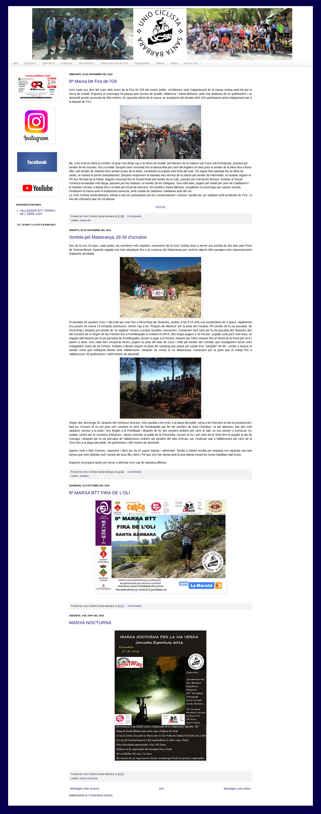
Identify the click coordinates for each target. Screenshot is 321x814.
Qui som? (30, 63)
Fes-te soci (191, 63)
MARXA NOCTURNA (90, 622)
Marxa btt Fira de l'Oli (114, 63)
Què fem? (48, 63)
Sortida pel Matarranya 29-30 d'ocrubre (108, 237)
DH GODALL (86, 63)
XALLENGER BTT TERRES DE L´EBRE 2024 (37, 212)
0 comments (134, 216)
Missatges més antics (237, 788)
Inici (15, 63)
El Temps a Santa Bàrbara (36, 224)
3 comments (134, 606)
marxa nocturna (89, 778)
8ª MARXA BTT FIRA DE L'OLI (99, 492)
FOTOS (160, 207)
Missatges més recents (84, 788)
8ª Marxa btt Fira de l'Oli (93, 81)
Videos (160, 63)
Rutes (174, 63)
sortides (84, 476)
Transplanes (142, 63)
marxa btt (85, 220)
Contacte (66, 63)
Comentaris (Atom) (100, 795)
